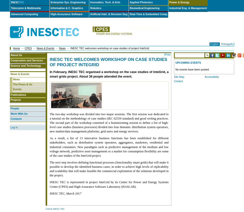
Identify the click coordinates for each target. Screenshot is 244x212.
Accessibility (212, 77)
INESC (17, 2)
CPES (28, 48)
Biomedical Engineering (145, 8)
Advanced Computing (24, 14)
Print (167, 54)
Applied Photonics (141, 2)
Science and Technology (26, 65)
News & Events (45, 48)
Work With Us (19, 113)
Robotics (95, 8)
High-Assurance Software (66, 14)
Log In (14, 127)
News (62, 48)
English (214, 44)
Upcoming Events (188, 62)
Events (17, 89)
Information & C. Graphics (67, 8)
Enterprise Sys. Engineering (68, 2)
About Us (16, 55)
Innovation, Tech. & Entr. (105, 2)
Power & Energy (179, 2)
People (15, 108)
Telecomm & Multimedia (26, 8)
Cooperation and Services (27, 60)
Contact (178, 81)
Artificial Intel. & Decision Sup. (109, 14)
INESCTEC (50, 26)
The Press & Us (22, 84)
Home (16, 48)
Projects (16, 100)
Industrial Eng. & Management (188, 8)
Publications (18, 94)
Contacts (16, 118)
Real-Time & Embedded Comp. (149, 14)
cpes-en (126, 32)
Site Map (179, 77)
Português (227, 44)
